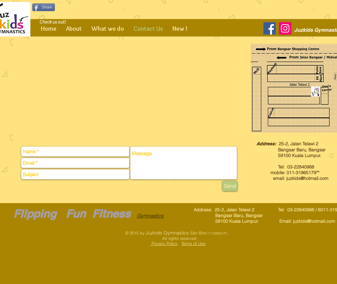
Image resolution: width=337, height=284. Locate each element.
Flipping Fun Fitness (71, 213)
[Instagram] (285, 28)
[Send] (229, 186)
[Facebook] (269, 28)
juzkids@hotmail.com (307, 178)
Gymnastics (151, 216)
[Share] (43, 7)
